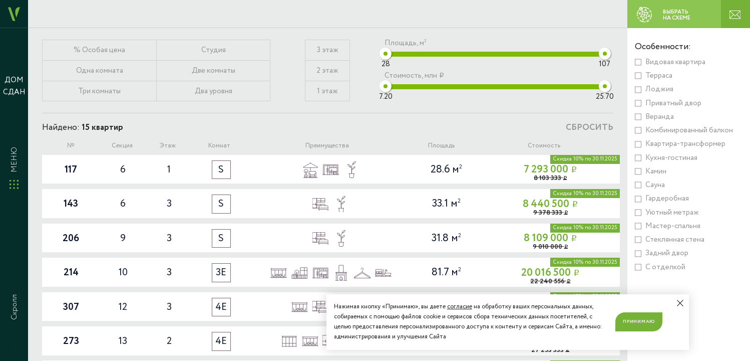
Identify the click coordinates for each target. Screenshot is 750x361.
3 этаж (327, 50)
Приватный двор (673, 103)
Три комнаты (99, 91)
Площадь (441, 145)
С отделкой (665, 267)
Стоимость (544, 145)
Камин (655, 171)
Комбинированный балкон (689, 130)
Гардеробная (667, 198)
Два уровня (213, 91)
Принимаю (639, 321)
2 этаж (327, 70)
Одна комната (99, 70)
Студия (213, 50)
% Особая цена (99, 50)
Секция (122, 145)
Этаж (167, 145)
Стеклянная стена (674, 239)
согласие (459, 306)
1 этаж (327, 91)
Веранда (659, 116)
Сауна (655, 185)
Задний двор (666, 253)
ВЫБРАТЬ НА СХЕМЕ (660, 14)
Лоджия (659, 89)
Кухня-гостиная (671, 157)
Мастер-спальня (672, 226)
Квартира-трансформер (685, 143)
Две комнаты (213, 70)
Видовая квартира (675, 62)
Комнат (219, 145)
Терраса (658, 75)
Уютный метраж (672, 212)
